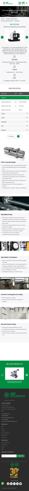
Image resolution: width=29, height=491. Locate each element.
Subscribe (20, 455)
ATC (2, 126)
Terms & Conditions (6, 442)
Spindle (3, 97)
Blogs (3, 449)
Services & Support (5, 432)
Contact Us (4, 437)
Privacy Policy (4, 444)
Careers (3, 446)
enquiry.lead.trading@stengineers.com (9, 421)
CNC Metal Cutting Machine (11, 18)
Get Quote (14, 136)
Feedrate (3, 122)
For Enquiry (28, 246)
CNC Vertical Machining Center (7, 20)
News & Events (5, 435)
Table (3, 118)
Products (3, 18)
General (3, 130)
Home (3, 426)
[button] (26, 375)
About (3, 428)
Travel (3, 113)
